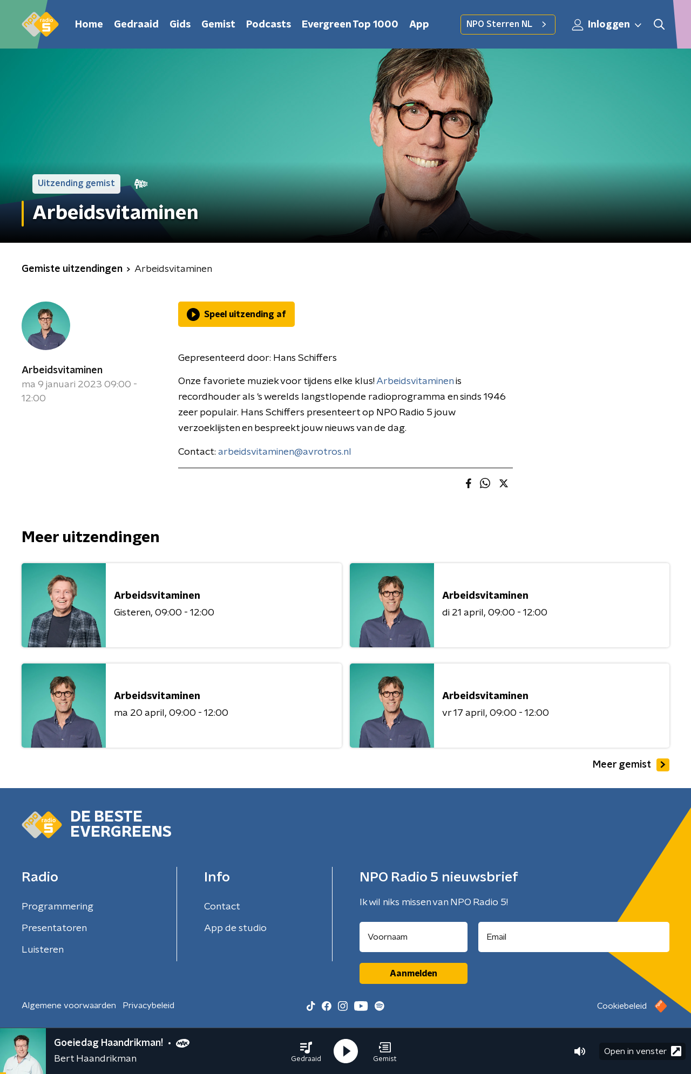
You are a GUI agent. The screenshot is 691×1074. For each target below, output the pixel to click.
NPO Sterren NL (508, 24)
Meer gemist (631, 764)
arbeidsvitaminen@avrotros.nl (284, 452)
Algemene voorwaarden (69, 1005)
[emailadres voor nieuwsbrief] (574, 937)
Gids (180, 25)
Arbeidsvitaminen (62, 370)
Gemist (218, 25)
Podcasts (268, 25)
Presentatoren (54, 928)
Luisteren (43, 950)
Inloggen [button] (607, 25)
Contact (222, 907)
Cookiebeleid (622, 1006)
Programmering (57, 907)
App (419, 25)
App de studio (235, 928)
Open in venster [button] (642, 1051)
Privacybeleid (148, 1005)
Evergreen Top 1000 (350, 25)
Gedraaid (136, 25)
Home (89, 25)
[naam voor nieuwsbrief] (414, 937)
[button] (306, 1051)
